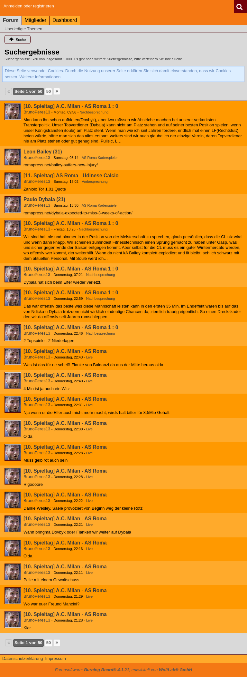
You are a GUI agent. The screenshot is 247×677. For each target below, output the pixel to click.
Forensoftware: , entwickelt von (123, 669)
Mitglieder (36, 20)
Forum (11, 20)
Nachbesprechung (94, 112)
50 (48, 91)
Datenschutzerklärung (22, 658)
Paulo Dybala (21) (44, 199)
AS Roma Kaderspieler (100, 158)
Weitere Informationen (40, 76)
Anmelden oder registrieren (29, 6)
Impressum (55, 658)
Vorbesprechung (94, 181)
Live (89, 357)
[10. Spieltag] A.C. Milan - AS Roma (65, 351)
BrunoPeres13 (36, 112)
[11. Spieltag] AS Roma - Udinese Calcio (71, 175)
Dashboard (64, 20)
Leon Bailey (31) (42, 151)
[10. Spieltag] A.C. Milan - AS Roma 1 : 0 (70, 106)
